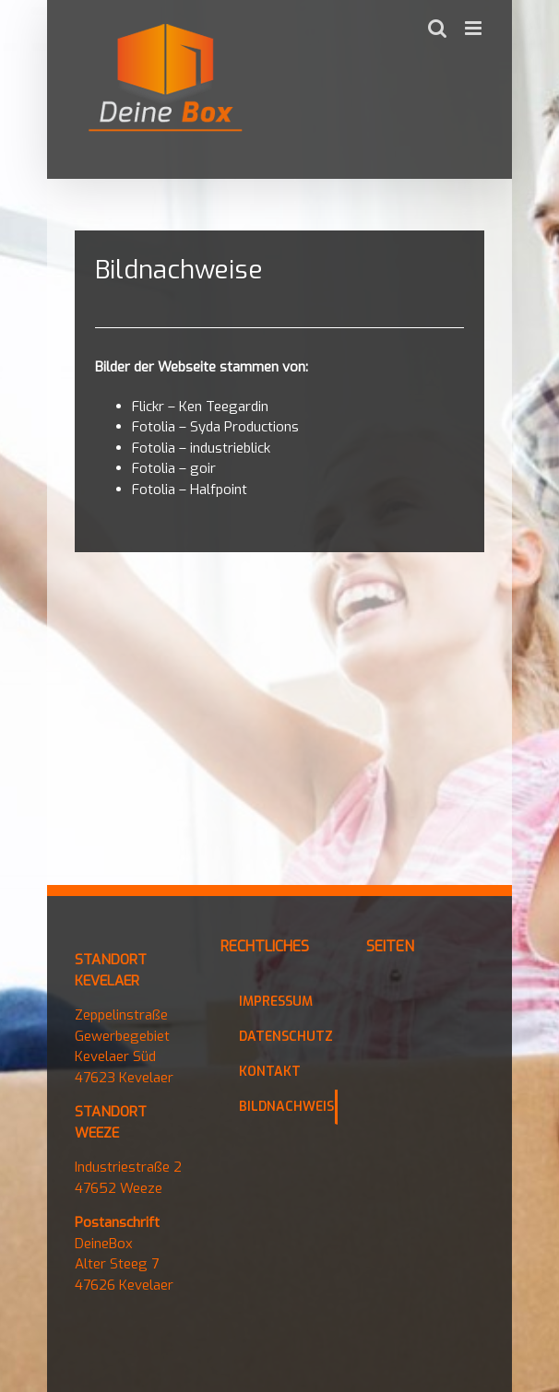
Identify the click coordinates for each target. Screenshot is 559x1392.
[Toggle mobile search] (437, 28)
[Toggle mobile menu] (474, 28)
